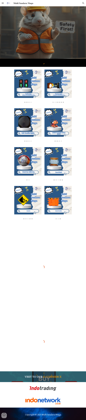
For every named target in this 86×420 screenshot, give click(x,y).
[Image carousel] (27, 86)
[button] (2, 3)
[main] (43, 376)
